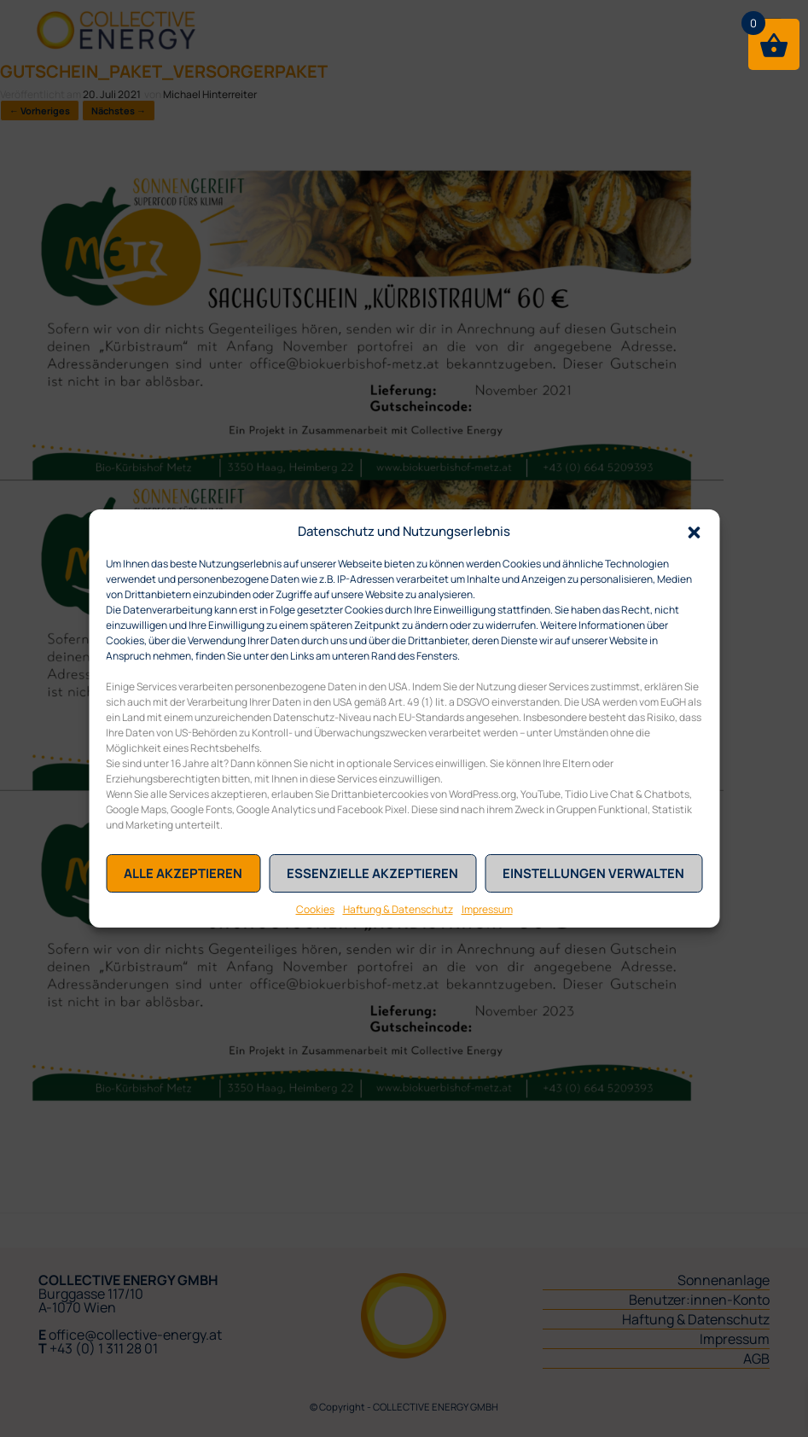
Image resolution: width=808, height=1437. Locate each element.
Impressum (487, 909)
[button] (693, 530)
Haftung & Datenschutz (398, 909)
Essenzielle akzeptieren (372, 873)
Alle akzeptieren (183, 873)
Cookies (315, 909)
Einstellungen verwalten (593, 873)
